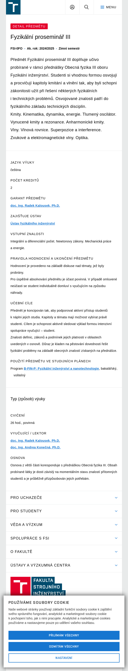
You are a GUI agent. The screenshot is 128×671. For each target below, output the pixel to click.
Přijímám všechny (64, 635)
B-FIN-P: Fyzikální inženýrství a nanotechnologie (61, 368)
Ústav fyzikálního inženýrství (32, 223)
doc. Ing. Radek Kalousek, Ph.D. (35, 205)
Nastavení (64, 658)
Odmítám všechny (64, 646)
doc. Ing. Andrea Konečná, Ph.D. (35, 447)
